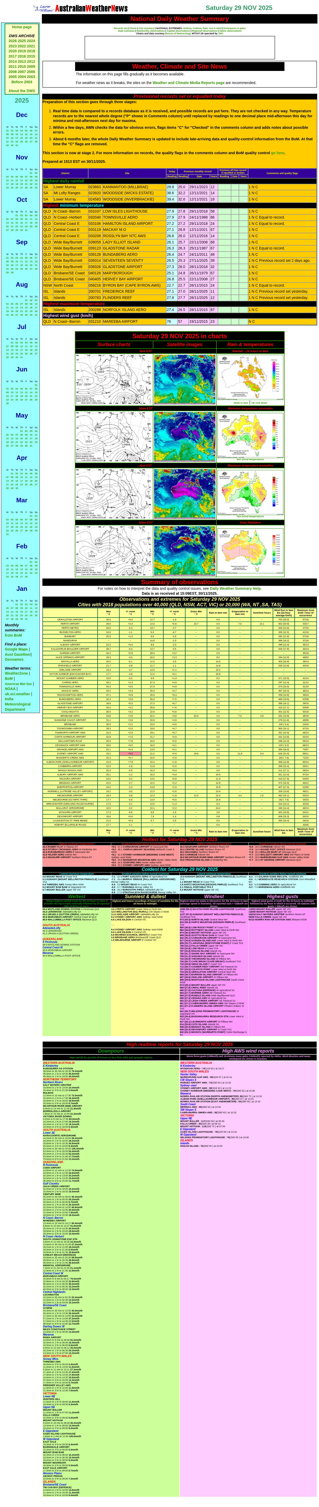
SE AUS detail (259, 403)
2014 (13, 61)
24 (16, 141)
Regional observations (204, 31)
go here (277, 153)
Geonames (14, 659)
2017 (13, 56)
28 (36, 141)
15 (7, 138)
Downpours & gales (234, 28)
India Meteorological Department (18, 704)
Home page (22, 27)
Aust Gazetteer (18, 654)
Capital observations (178, 31)
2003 (31, 77)
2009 (31, 66)
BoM (9, 678)
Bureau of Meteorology (178, 33)
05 (26, 130)
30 (12, 145)
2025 (22, 41)
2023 (13, 46)
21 (36, 138)
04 (21, 130)
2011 (13, 66)
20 (31, 138)
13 (31, 134)
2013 (22, 61)
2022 (22, 46)
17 (16, 138)
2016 (22, 56)
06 (31, 130)
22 (7, 141)
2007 (22, 72)
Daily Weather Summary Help (235, 588)
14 (36, 134)
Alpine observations (230, 31)
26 (26, 141)
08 (7, 134)
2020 (13, 51)
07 (36, 130)
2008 (13, 72)
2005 (13, 77)
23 (12, 141)
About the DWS (22, 91)
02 (12, 130)
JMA (220, 33)
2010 (22, 66)
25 (21, 141)
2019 (22, 51)
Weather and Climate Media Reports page (189, 83)
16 (12, 138)
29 (7, 145)
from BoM (13, 635)
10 (16, 134)
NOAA (10, 689)
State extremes (126, 31)
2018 (31, 51)
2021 (31, 46)
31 (16, 145)
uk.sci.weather (17, 694)
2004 (22, 77)
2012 (31, 61)
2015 (31, 56)
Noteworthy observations (151, 31)
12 (26, 134)
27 (31, 141)
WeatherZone (16, 673)
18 (21, 138)
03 (16, 130)
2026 (13, 41)
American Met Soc (19, 684)
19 (26, 138)
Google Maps (16, 649)
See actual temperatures (250, 459)
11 (21, 134)
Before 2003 (22, 82)
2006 (31, 72)
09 (12, 134)
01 (7, 130)
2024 (31, 41)
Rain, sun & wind (212, 28)
